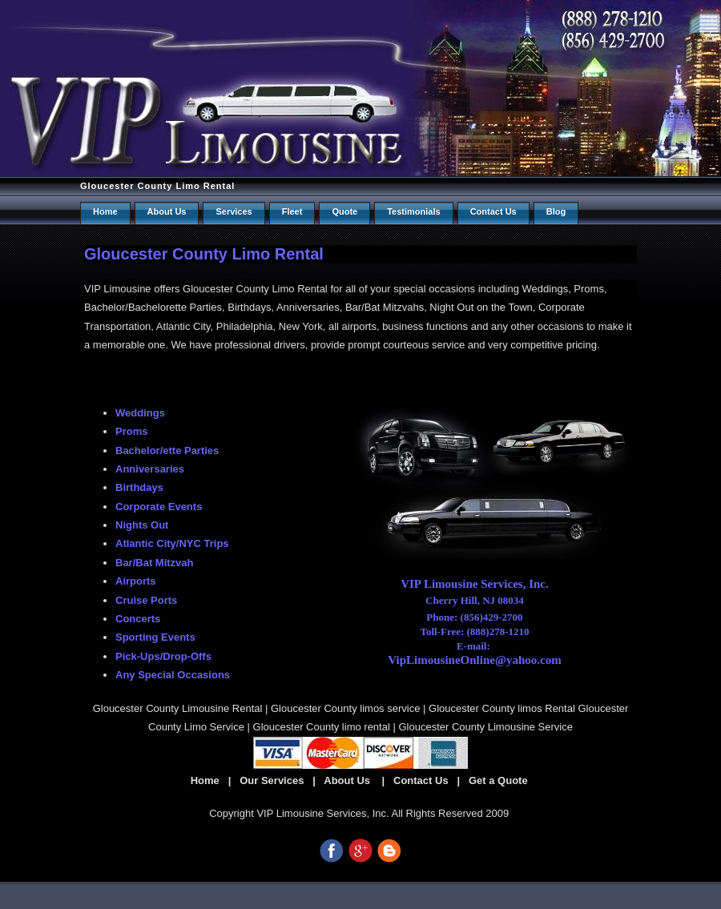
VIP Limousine (117, 289)
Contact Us (421, 780)
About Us (167, 211)
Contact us (493, 211)
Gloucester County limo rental (321, 727)
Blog (556, 211)
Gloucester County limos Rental (502, 708)
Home (105, 211)
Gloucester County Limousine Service (485, 727)
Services (233, 211)
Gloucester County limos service (345, 708)
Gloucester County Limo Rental (157, 186)
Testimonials (413, 211)
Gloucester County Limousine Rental (178, 708)
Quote (344, 211)
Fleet (292, 211)
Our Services (272, 780)
